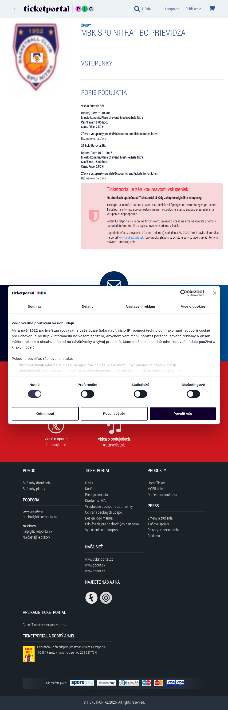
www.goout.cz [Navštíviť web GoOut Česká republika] (95, 570)
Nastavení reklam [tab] (140, 306)
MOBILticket (156, 488)
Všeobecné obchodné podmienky (109, 506)
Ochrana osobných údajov (103, 512)
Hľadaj (142, 9)
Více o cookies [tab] (193, 306)
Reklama (154, 535)
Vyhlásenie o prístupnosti (103, 529)
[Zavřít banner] (214, 293)
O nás (89, 482)
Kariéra (90, 488)
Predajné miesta (96, 494)
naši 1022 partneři (37, 330)
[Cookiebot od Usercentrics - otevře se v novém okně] (183, 292)
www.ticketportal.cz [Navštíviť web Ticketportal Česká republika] (99, 559)
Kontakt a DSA (95, 500)
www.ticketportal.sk (131, 237)
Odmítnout (45, 413)
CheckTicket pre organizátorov (44, 624)
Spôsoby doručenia (37, 482)
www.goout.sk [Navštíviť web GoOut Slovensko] (95, 565)
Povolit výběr (114, 413)
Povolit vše (182, 413)
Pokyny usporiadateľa (163, 529)
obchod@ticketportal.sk (40, 516)
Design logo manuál (99, 518)
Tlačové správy (158, 523)
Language (172, 8)
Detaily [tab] (88, 306)
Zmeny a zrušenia (160, 518)
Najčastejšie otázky (36, 537)
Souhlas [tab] (35, 306)
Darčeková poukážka (162, 494)
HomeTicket (156, 482)
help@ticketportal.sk (37, 531)
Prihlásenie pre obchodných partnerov (112, 523)
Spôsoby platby (34, 488)
